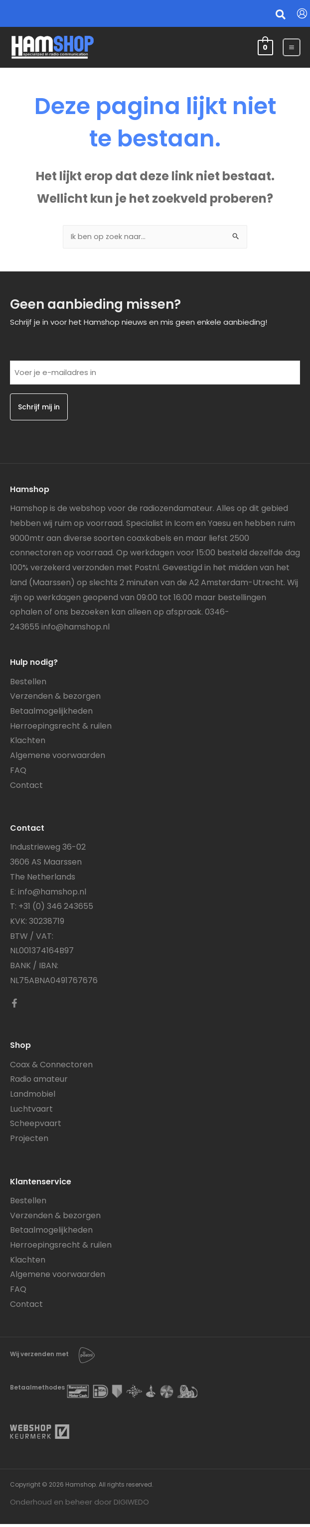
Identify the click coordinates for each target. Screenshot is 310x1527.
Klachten (27, 743)
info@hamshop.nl (75, 630)
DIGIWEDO (132, 1505)
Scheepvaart (35, 1126)
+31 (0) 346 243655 (55, 909)
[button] (281, 15)
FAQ (18, 773)
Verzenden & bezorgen (55, 699)
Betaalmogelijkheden (51, 714)
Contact (26, 787)
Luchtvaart (31, 1111)
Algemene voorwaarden (57, 758)
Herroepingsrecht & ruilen (61, 728)
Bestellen (28, 684)
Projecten (29, 1141)
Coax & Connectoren (51, 1067)
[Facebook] (14, 1006)
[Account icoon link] (302, 13)
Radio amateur (39, 1082)
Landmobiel (32, 1097)
